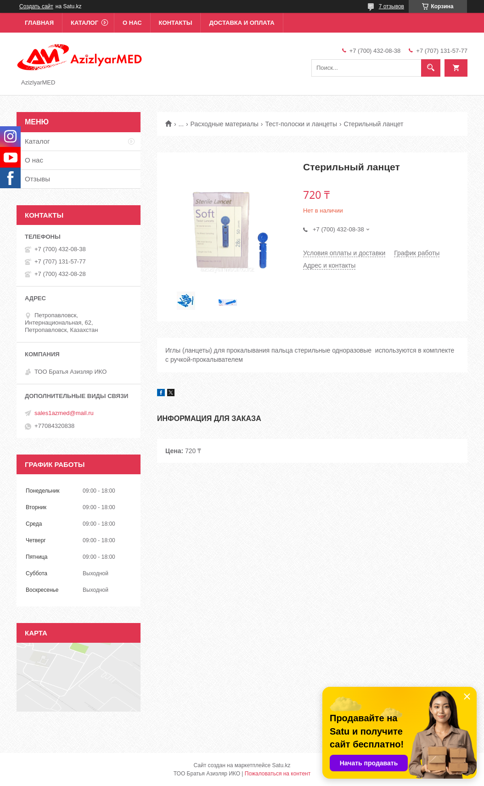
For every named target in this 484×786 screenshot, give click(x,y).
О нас (132, 22)
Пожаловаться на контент (277, 773)
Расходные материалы (225, 124)
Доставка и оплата (241, 22)
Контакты (175, 22)
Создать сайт (36, 6)
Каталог (84, 22)
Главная (39, 22)
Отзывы (37, 179)
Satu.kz (281, 765)
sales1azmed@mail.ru (64, 413)
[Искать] (430, 68)
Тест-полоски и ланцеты (301, 124)
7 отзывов (391, 6)
